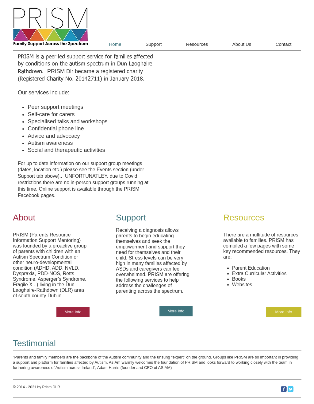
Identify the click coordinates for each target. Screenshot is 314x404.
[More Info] (73, 312)
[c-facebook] (284, 389)
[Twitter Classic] (290, 389)
